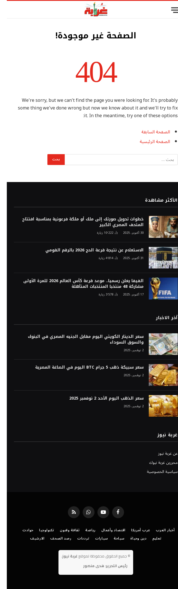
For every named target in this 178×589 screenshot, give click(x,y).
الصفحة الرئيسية (148, 141)
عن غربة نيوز (161, 453)
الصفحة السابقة (149, 132)
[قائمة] (168, 10)
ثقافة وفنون (63, 530)
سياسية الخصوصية (155, 472)
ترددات (76, 538)
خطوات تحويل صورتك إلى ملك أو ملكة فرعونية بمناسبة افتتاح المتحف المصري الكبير (76, 222)
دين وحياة (131, 538)
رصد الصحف (54, 538)
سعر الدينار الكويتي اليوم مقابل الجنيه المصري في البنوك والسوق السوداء (79, 339)
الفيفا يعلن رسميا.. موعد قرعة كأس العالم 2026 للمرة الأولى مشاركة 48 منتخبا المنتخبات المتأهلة (76, 284)
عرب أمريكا (133, 530)
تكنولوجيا (39, 530)
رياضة (84, 530)
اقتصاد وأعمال (107, 530)
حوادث (21, 530)
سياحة (112, 538)
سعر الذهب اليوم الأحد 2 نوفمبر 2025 (99, 398)
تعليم (150, 538)
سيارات (94, 538)
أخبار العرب (158, 530)
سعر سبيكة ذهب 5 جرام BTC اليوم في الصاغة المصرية (82, 367)
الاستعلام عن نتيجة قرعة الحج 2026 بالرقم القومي (88, 250)
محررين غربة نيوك (156, 462)
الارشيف (30, 538)
